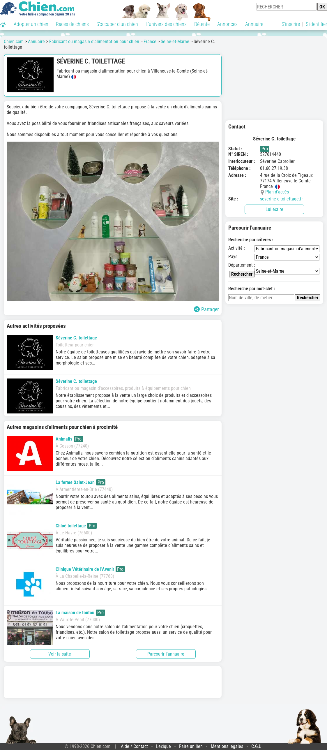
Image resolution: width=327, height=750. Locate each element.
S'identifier (316, 24)
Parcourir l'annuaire (165, 654)
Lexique (163, 746)
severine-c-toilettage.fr (281, 199)
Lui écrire (274, 209)
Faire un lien (191, 746)
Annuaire (254, 24)
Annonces (227, 24)
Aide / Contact (134, 746)
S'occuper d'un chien (117, 24)
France (150, 41)
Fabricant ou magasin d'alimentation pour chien (94, 41)
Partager (206, 309)
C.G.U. (257, 746)
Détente (202, 24)
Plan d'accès (277, 192)
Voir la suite (59, 654)
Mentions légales (227, 746)
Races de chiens (72, 24)
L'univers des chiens (166, 24)
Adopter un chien (31, 24)
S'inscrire (291, 24)
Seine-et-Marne (175, 41)
